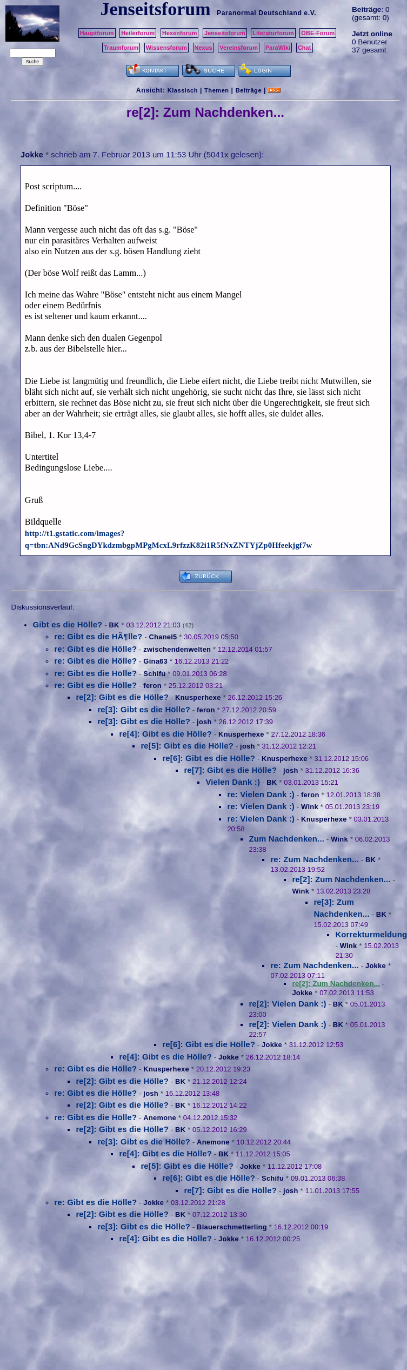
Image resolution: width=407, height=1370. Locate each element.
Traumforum (121, 47)
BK (114, 625)
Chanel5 (163, 637)
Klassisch (183, 90)
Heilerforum (138, 33)
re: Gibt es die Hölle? (95, 648)
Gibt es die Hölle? (67, 624)
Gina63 (155, 661)
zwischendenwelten (177, 649)
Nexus (203, 47)
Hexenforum (179, 33)
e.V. (310, 13)
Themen (216, 90)
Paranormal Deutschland (259, 13)
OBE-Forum (318, 33)
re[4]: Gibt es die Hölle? (165, 733)
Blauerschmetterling (232, 1227)
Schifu (154, 674)
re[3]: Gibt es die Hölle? (143, 709)
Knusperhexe (198, 697)
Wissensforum (166, 47)
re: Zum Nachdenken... (314, 859)
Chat (304, 47)
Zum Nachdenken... (286, 838)
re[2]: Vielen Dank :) (287, 1003)
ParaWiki (278, 47)
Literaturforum (272, 33)
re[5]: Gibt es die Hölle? (187, 745)
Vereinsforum (238, 47)
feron (152, 685)
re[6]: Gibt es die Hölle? (208, 758)
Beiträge (249, 90)
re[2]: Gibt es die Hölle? (122, 696)
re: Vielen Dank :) (261, 794)
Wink (309, 807)
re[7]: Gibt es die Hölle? (230, 770)
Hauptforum (97, 33)
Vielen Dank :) (232, 781)
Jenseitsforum (224, 33)
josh (204, 722)
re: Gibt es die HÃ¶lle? (98, 636)
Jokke (32, 154)
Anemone (159, 1118)
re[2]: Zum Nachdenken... (341, 879)
